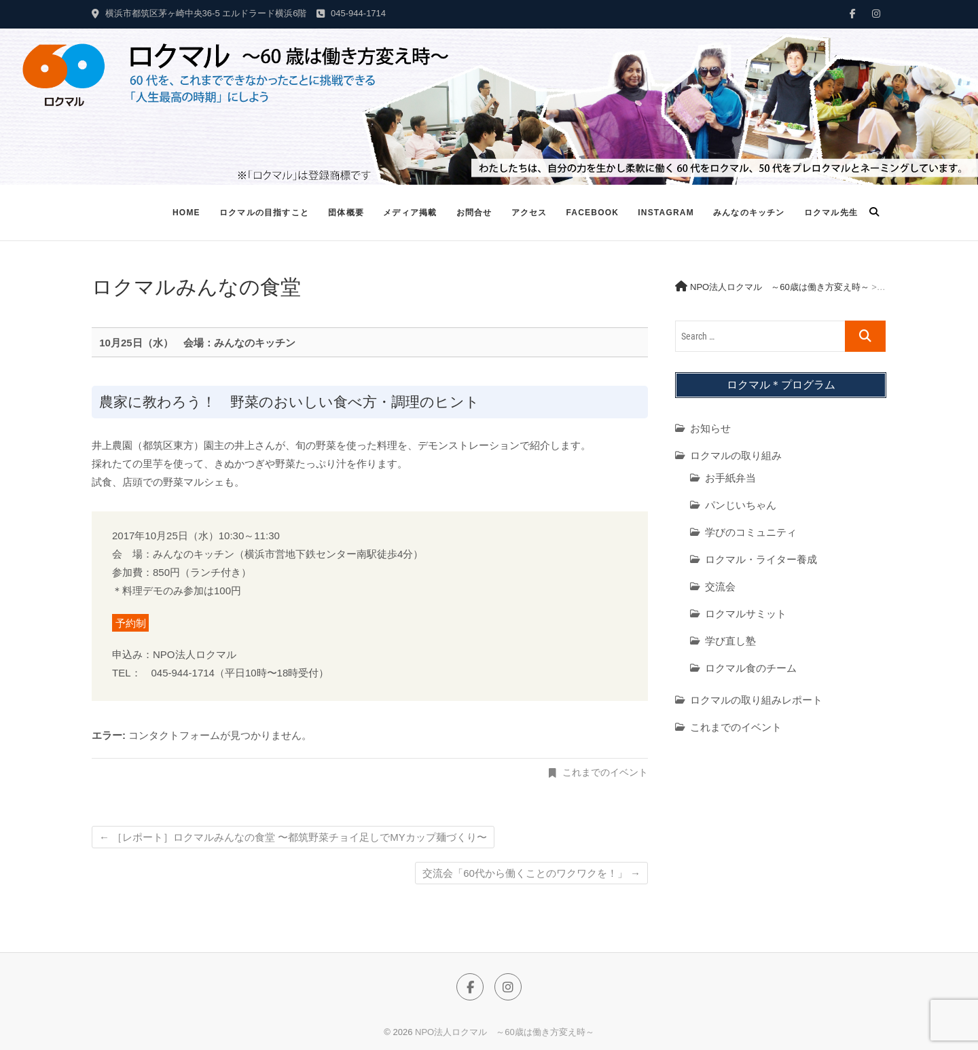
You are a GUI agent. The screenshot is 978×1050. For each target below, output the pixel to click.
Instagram (666, 212)
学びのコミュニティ (751, 532)
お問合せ (474, 212)
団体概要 (346, 212)
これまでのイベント (605, 772)
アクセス (529, 212)
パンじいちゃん (740, 505)
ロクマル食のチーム (751, 668)
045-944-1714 (351, 13)
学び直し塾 (730, 641)
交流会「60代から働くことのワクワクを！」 (531, 873)
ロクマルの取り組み (736, 455)
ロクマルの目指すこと (264, 212)
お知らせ (710, 428)
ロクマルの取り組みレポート (756, 700)
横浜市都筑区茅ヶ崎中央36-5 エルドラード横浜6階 (199, 13)
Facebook (592, 212)
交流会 (720, 586)
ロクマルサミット (745, 613)
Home (186, 212)
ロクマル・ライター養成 (761, 559)
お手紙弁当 (730, 478)
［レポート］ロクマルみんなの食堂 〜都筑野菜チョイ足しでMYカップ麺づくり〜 (293, 837)
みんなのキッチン (749, 212)
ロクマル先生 (831, 212)
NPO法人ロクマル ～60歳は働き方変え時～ (504, 1032)
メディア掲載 (410, 212)
